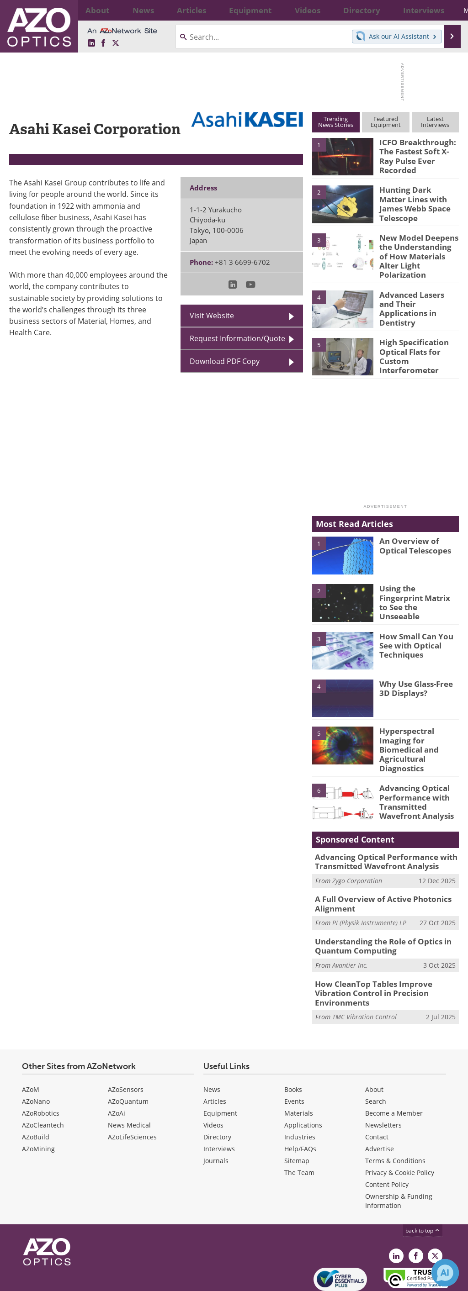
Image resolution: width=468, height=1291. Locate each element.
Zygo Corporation (357, 857)
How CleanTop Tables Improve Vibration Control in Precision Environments (384, 960)
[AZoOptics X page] (115, 43)
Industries (299, 1098)
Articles (214, 1062)
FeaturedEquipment (386, 122)
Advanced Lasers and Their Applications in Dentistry (415, 292)
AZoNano (36, 1062)
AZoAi (116, 1074)
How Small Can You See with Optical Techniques (419, 633)
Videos (213, 1086)
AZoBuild (35, 1098)
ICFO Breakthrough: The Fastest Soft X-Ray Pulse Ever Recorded (417, 150)
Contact (376, 1098)
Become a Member (394, 1074)
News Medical (129, 1086)
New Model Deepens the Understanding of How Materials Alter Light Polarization (416, 249)
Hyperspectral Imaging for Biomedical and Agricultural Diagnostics (418, 732)
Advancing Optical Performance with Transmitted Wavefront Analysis (413, 779)
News (211, 1050)
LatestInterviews (435, 122)
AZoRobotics (40, 1074)
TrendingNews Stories (335, 122)
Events (294, 1062)
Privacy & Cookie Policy (399, 1133)
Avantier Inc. (350, 937)
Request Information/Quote (237, 338)
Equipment (220, 1074)
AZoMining (38, 1110)
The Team (299, 1133)
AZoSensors (126, 1050)
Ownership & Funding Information (398, 1162)
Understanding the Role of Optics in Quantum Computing (377, 920)
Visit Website (212, 316)
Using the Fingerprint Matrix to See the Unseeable (416, 586)
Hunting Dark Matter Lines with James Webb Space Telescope (418, 198)
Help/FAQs (300, 1110)
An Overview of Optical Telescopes (411, 534)
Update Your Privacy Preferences (78, 1279)
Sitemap (296, 1121)
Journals (216, 1121)
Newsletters (383, 1086)
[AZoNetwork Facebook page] (103, 43)
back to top (422, 1192)
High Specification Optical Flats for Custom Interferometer (410, 344)
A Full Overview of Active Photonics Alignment (376, 880)
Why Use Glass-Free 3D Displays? (418, 676)
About (374, 1050)
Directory (217, 1098)
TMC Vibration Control (364, 978)
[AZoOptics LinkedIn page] (91, 43)
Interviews (219, 1110)
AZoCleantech (43, 1086)
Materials (298, 1074)
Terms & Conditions (395, 1121)
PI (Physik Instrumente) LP (369, 897)
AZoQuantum (128, 1062)
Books (293, 1050)
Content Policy (387, 1145)
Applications (303, 1086)
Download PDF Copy (225, 361)
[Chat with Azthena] (445, 1272)
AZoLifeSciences (132, 1098)
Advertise (379, 1110)
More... (445, 10)
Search (375, 1062)
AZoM (30, 1050)
